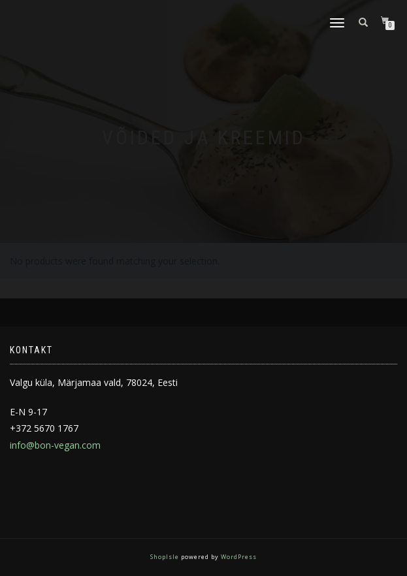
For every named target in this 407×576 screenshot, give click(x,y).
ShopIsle (165, 556)
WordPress (238, 556)
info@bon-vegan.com (55, 445)
